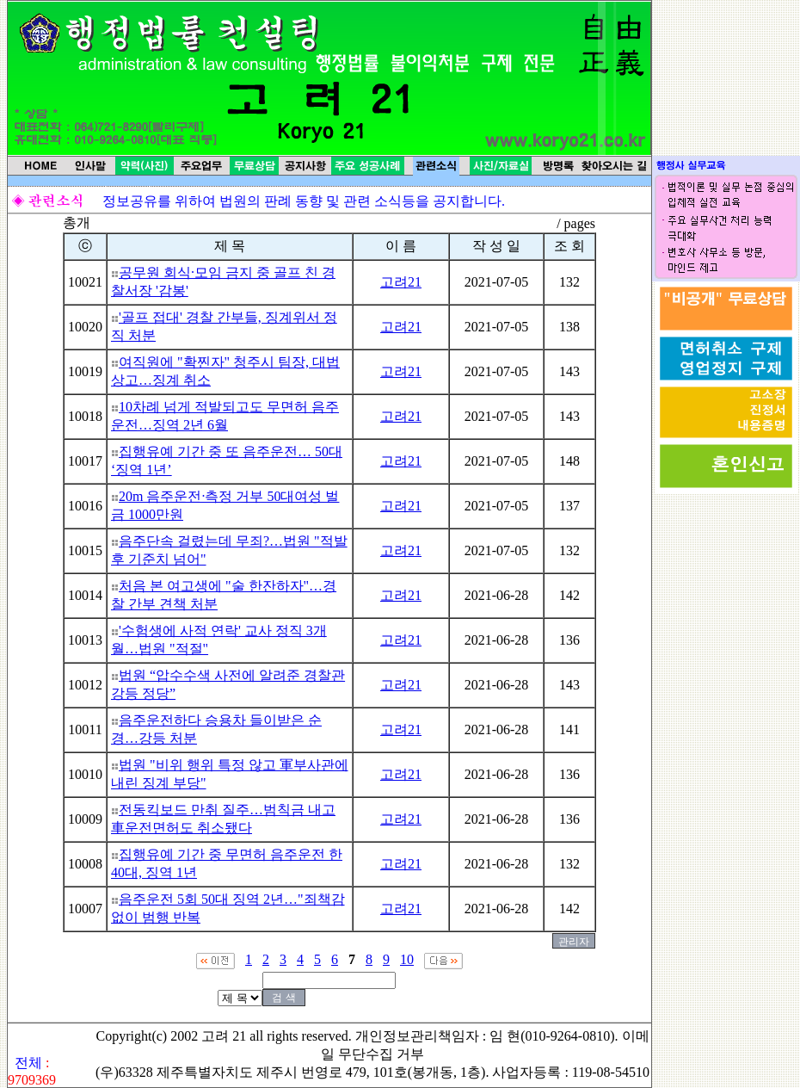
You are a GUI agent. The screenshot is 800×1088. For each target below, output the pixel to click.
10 (407, 959)
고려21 (401, 282)
